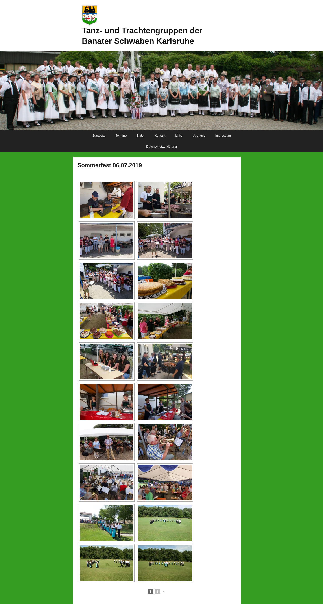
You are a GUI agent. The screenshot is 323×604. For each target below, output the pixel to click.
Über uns (198, 135)
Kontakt (160, 135)
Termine (121, 135)
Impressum (223, 135)
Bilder (141, 135)
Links (179, 135)
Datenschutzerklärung (161, 146)
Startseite (98, 135)
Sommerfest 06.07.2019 (109, 165)
